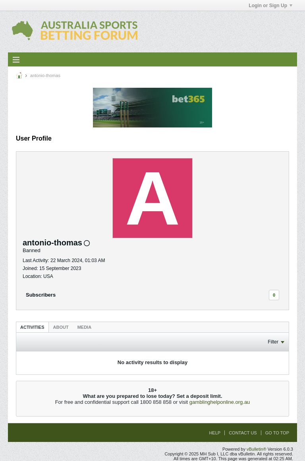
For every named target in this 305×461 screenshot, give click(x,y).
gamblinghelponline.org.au (219, 402)
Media (84, 327)
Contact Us (243, 432)
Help (214, 432)
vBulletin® (256, 449)
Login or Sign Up (270, 5)
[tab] (32, 327)
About (61, 327)
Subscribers (41, 295)
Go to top (277, 432)
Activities (32, 327)
